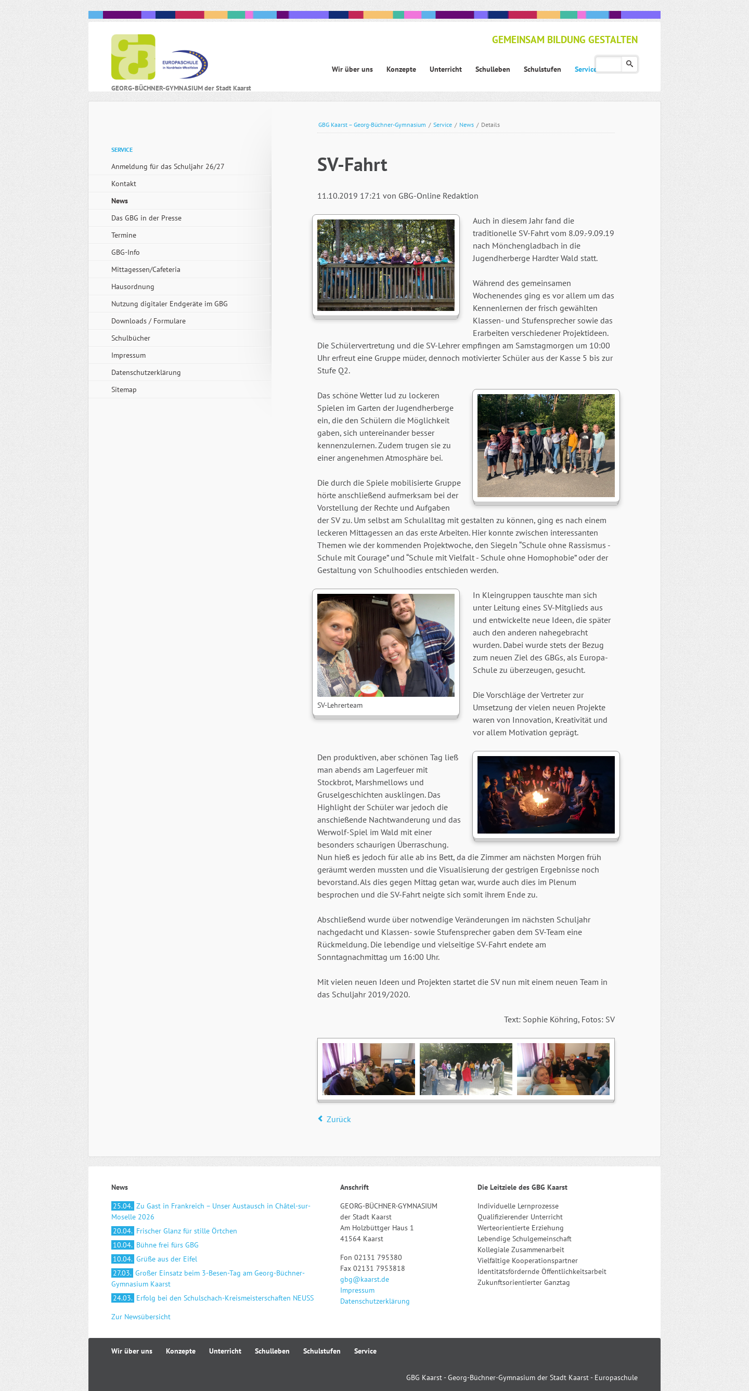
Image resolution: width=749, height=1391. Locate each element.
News (466, 124)
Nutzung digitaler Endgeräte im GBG (169, 303)
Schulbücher (130, 338)
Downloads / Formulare (148, 321)
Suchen (629, 64)
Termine (123, 235)
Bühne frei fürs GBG (155, 1245)
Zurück (339, 1119)
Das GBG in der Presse (146, 218)
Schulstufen (322, 1351)
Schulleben (272, 1351)
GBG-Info (125, 252)
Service (442, 124)
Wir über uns (131, 1351)
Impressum (128, 355)
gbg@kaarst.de (364, 1279)
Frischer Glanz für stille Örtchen (174, 1231)
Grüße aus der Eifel (154, 1259)
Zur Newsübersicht (141, 1316)
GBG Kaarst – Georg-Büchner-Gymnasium (372, 124)
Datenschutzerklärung (146, 372)
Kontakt (123, 183)
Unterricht (225, 1351)
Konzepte (181, 1351)
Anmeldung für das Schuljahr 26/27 (168, 166)
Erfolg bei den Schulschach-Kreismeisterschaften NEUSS (212, 1298)
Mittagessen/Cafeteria (145, 269)
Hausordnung (132, 286)
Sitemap (124, 389)
